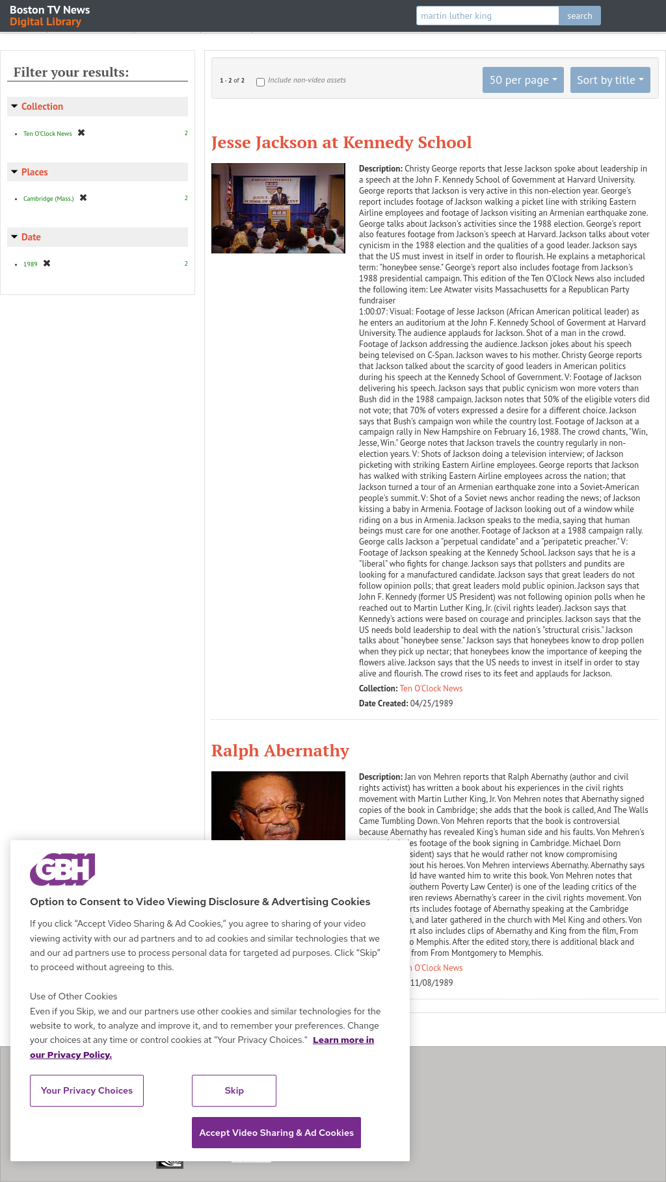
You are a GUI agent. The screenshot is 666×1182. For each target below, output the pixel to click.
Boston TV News (51, 14)
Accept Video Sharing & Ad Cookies (276, 1132)
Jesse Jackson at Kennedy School (341, 142)
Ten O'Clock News (431, 688)
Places (34, 172)
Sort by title (606, 79)
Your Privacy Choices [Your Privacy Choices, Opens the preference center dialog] (87, 1090)
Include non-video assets (307, 79)
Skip (235, 1090)
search (580, 15)
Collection (42, 106)
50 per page (519, 79)
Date (31, 237)
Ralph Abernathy (280, 750)
